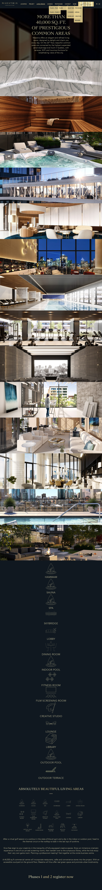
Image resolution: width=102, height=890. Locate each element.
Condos (50, 4)
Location (24, 4)
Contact (68, 4)
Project (31, 4)
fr (96, 4)
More (74, 4)
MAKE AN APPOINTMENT (85, 4)
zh (99, 4)
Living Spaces (41, 4)
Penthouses (59, 4)
